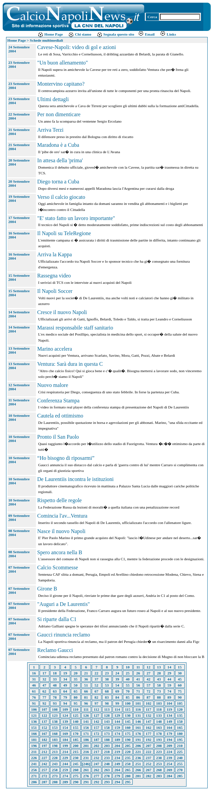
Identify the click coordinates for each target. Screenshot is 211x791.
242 (44, 764)
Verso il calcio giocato (61, 197)
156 (86, 728)
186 (86, 740)
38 (107, 679)
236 (138, 758)
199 (65, 746)
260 (76, 770)
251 (138, 764)
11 (138, 667)
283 (159, 776)
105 (180, 703)
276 (86, 776)
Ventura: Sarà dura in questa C (70, 364)
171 (86, 734)
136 (34, 721)
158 (107, 728)
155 (76, 728)
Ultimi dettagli (53, 99)
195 (180, 740)
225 (180, 752)
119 (169, 709)
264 (117, 770)
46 (34, 685)
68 (107, 691)
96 (86, 703)
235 (128, 758)
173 (107, 734)
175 (128, 734)
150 (180, 721)
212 (44, 752)
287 (44, 782)
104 (169, 703)
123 (55, 715)
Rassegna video (54, 275)
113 (107, 709)
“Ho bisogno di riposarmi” (65, 458)
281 (138, 776)
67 (96, 691)
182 (44, 740)
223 (159, 752)
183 (55, 740)
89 (169, 697)
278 (107, 776)
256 (34, 770)
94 (65, 703)
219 (117, 752)
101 (138, 703)
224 (169, 752)
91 (34, 703)
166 (34, 734)
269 (169, 770)
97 (96, 703)
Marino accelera (54, 349)
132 (149, 715)
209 (169, 746)
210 (180, 746)
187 (96, 740)
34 (65, 679)
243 (55, 764)
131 (138, 715)
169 (65, 734)
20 (75, 673)
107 (44, 709)
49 (65, 685)
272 (44, 776)
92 (44, 703)
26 (138, 673)
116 (138, 709)
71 (138, 691)
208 (159, 746)
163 (159, 728)
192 (149, 740)
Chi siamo (79, 34)
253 (159, 764)
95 (75, 703)
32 (44, 679)
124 (65, 715)
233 (107, 758)
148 (159, 721)
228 (55, 758)
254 (169, 764)
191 (138, 740)
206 (138, 746)
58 (159, 685)
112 (96, 709)
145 (128, 721)
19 (65, 673)
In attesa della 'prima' (60, 160)
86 (138, 697)
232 (96, 758)
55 (127, 685)
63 (54, 691)
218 (107, 752)
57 (148, 685)
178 (159, 734)
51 (86, 685)
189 (117, 740)
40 (127, 679)
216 (86, 752)
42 (148, 679)
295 (128, 782)
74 (169, 691)
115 (127, 709)
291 (86, 782)
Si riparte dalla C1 (57, 619)
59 (169, 685)
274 (65, 776)
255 (180, 764)
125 (76, 715)
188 (107, 740)
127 (96, 715)
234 (117, 758)
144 (117, 721)
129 (117, 715)
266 (138, 770)
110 (75, 709)
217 (96, 752)
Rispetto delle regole (59, 500)
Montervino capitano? (61, 84)
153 (55, 728)
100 (128, 703)
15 (179, 667)
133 (159, 715)
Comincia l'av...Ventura (62, 516)
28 (159, 673)
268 (159, 770)
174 (117, 734)
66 (86, 691)
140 (76, 721)
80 (75, 697)
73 (159, 691)
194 (169, 740)
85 (127, 697)
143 (107, 721)
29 (169, 673)
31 (34, 679)
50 (75, 685)
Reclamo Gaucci (55, 650)
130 (128, 715)
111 (86, 709)
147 (149, 721)
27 (148, 673)
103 (159, 703)
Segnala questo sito (115, 34)
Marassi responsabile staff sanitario (75, 328)
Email (146, 34)
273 (55, 776)
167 (44, 734)
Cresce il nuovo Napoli (62, 312)
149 (169, 721)
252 (149, 764)
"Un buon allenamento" (62, 62)
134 (169, 715)
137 (44, 721)
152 (44, 728)
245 (76, 764)
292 (96, 782)
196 (34, 746)
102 (149, 703)
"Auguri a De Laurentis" (63, 604)
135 (180, 715)
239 (169, 758)
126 (86, 715)
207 (149, 746)
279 (117, 776)
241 (34, 764)
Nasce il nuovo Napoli (61, 531)
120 (180, 709)
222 (149, 752)
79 (65, 697)
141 (86, 721)
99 (117, 703)
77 (44, 697)
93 (54, 703)
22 (96, 673)
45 (179, 679)
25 (127, 673)
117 (148, 709)
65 (75, 691)
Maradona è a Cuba (58, 145)
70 (127, 691)
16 (34, 673)
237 (149, 758)
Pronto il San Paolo (58, 437)
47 (44, 685)
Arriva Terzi (50, 130)
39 (117, 679)
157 (96, 728)
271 (34, 776)
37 (96, 679)
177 (149, 734)
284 (169, 776)
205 (128, 746)
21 (86, 673)
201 (86, 746)
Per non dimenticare (59, 114)
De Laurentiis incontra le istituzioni (75, 479)
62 (44, 691)
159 (117, 728)
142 (96, 721)
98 (107, 703)
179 (169, 734)
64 (65, 691)
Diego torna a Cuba (58, 181)
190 (128, 740)
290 (76, 782)
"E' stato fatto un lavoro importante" (76, 218)
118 (159, 709)
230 (76, 758)
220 (128, 752)
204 (117, 746)
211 (34, 752)
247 (96, 764)
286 (34, 782)
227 (44, 758)
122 (44, 715)
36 (86, 679)
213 (55, 752)
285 (180, 776)
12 (148, 667)
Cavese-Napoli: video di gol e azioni (76, 47)
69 (117, 691)
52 (96, 685)
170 (76, 734)
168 (55, 734)
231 (86, 758)
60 (179, 685)
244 (65, 764)
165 (180, 728)
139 (65, 721)
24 (117, 673)
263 (107, 770)
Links (168, 34)
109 (65, 709)
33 (54, 679)
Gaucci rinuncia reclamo (63, 635)
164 (169, 728)
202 (96, 746)
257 (44, 770)
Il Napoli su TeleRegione (64, 233)
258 (55, 770)
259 (65, 770)
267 (149, 770)
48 (54, 685)
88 (159, 697)
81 (86, 697)
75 (179, 691)
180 (180, 734)
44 (169, 679)
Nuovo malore (52, 385)
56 (138, 685)
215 (76, 752)
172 (96, 734)
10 (127, 667)
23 (107, 673)
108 (55, 709)
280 (128, 776)
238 (159, 758)
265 (128, 770)
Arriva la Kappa (54, 254)
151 (34, 728)
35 (75, 679)
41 (138, 679)
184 (65, 740)
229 (65, 758)
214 (65, 752)
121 (34, 715)
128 (107, 715)
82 (96, 697)
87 (148, 697)
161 (138, 728)
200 (76, 746)
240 (180, 758)
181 (34, 740)
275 (76, 776)
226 (34, 758)
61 (34, 691)
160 (128, 728)
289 (65, 782)
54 (117, 685)
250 (128, 764)
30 (179, 673)
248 (107, 764)
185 (76, 740)
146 (138, 721)
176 (138, 734)
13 (159, 667)
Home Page (50, 34)
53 (107, 685)
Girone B (47, 588)
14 (169, 667)
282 (149, 776)
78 (54, 697)
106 (34, 709)
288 (55, 782)
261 (86, 770)
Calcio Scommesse (57, 567)
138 (55, 721)
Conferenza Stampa (58, 400)
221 (138, 752)
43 (159, 679)
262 (96, 770)
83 (107, 697)
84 (117, 697)
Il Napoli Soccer (55, 291)
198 (55, 746)
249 (117, 764)
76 (34, 697)
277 (96, 776)
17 (44, 673)
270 (180, 770)
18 (54, 673)
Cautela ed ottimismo (60, 416)
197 (44, 746)
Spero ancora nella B (59, 552)
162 (149, 728)
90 (179, 697)
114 (117, 709)
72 (148, 691)
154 (65, 728)
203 (107, 746)
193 (159, 740)
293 (107, 782)
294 (117, 782)
